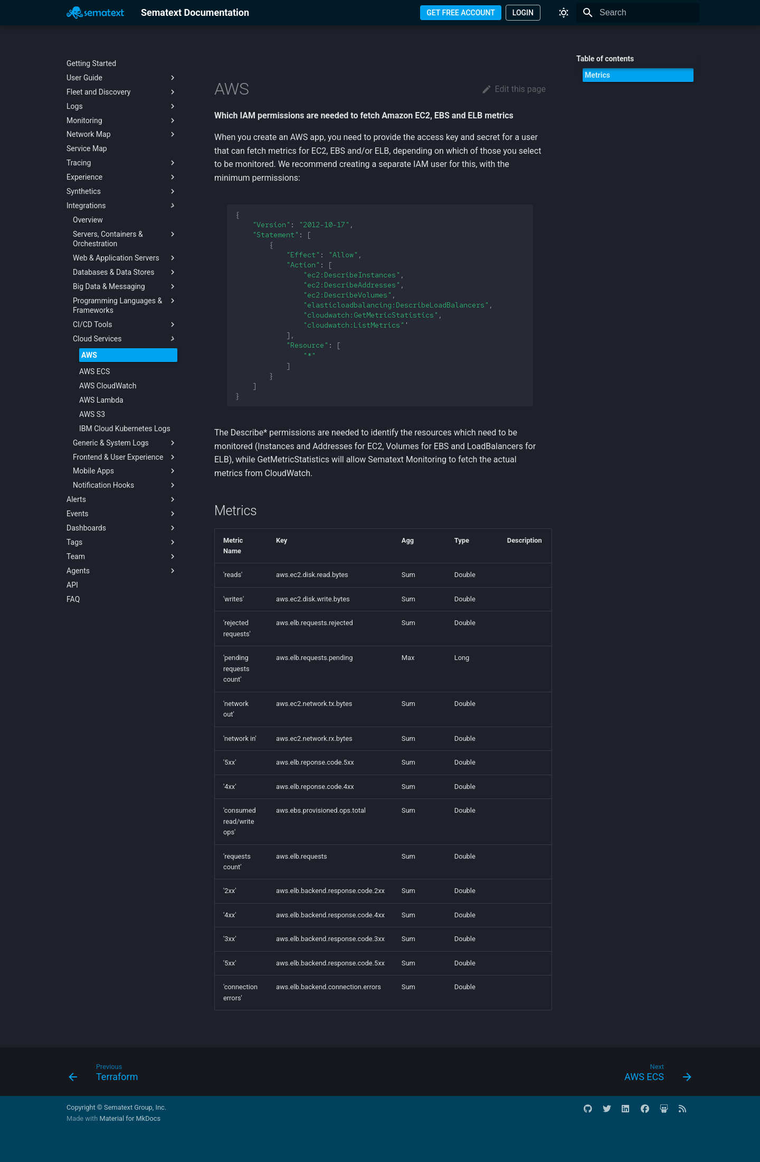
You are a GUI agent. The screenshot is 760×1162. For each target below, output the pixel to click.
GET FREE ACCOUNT (460, 12)
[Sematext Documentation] (95, 12)
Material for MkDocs (129, 1118)
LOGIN (523, 12)
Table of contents (605, 58)
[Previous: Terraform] (106, 1075)
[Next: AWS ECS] (654, 1075)
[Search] (638, 12)
